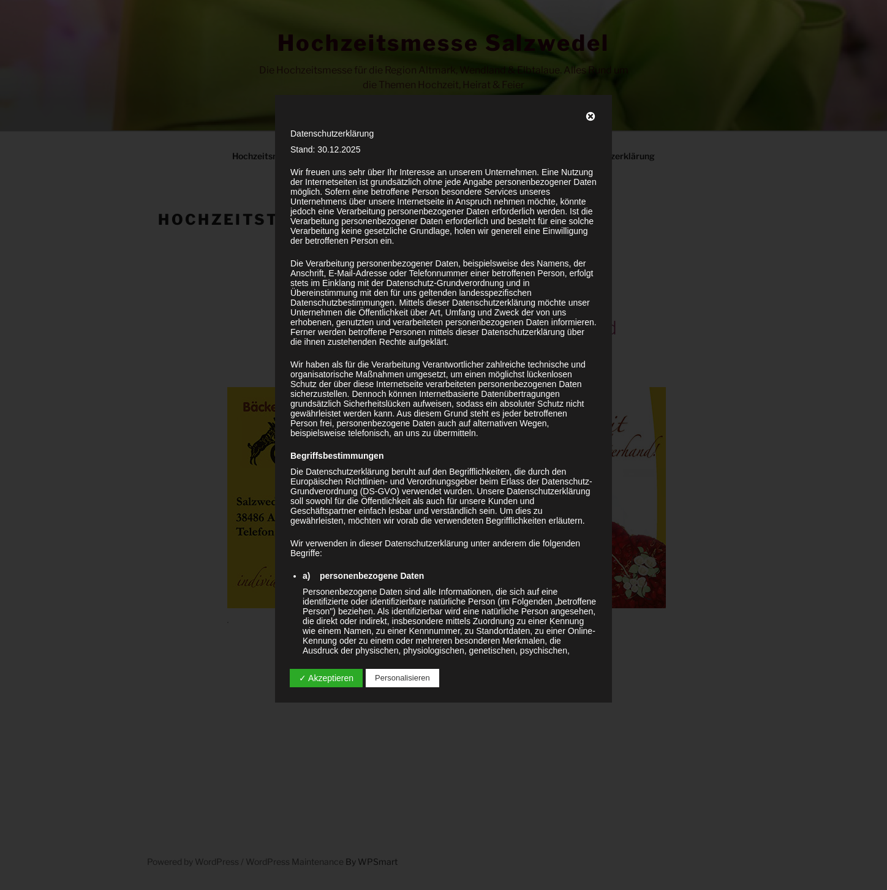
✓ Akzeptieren (326, 678)
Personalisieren (402, 677)
